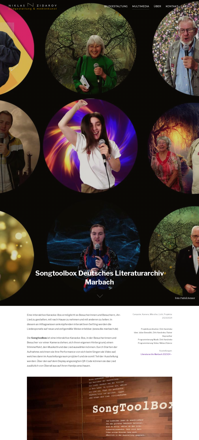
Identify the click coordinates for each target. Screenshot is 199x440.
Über (157, 6)
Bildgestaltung (116, 6)
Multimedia (140, 6)
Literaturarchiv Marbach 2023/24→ (156, 354)
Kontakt (172, 6)
